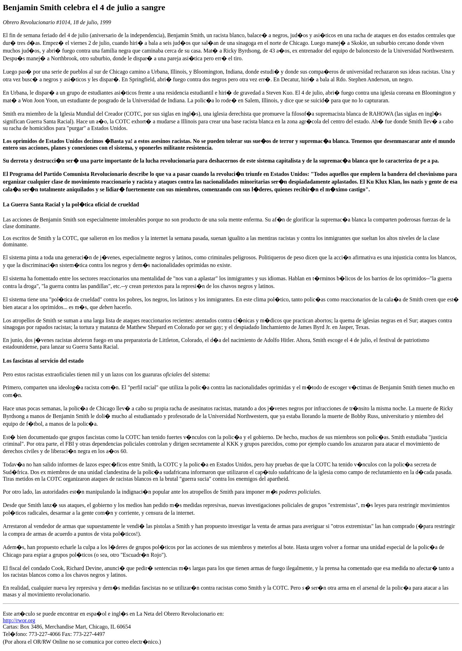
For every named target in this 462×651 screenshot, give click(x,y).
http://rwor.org (19, 620)
